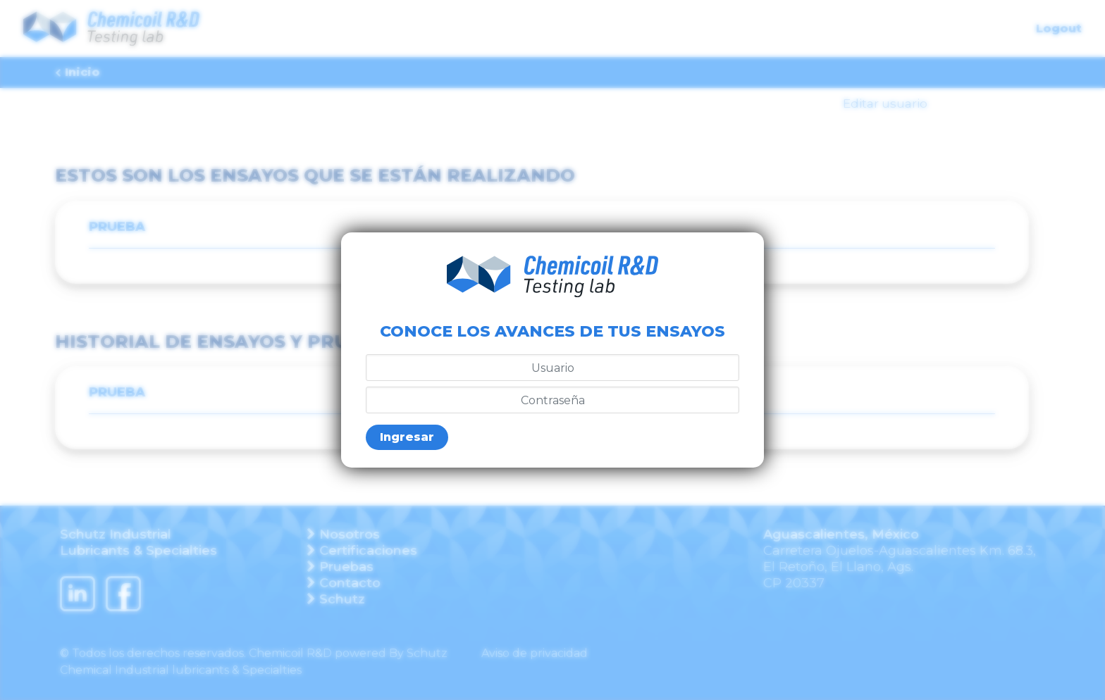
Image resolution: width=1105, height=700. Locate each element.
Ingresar (407, 437)
